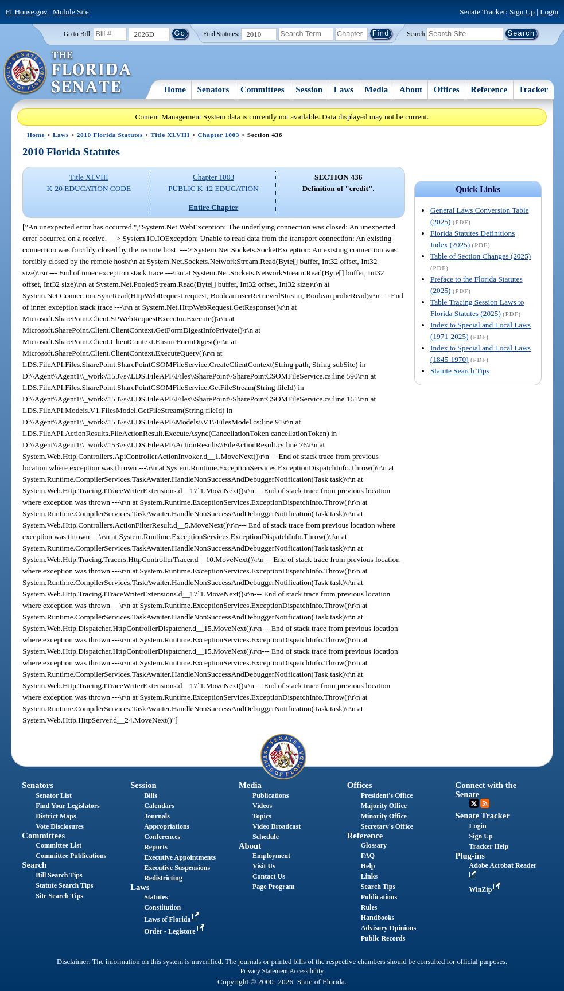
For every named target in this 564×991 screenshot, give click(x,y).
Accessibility (307, 970)
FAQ (368, 856)
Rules (369, 907)
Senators (213, 89)
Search (416, 33)
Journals (157, 816)
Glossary (374, 845)
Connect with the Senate (486, 789)
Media (376, 89)
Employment (271, 856)
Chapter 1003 (218, 134)
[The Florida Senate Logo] (68, 72)
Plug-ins (470, 855)
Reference (488, 89)
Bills (150, 795)
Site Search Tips (59, 896)
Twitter (474, 803)
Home (175, 89)
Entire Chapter (214, 207)
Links (369, 876)
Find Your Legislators (67, 806)
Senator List (54, 795)
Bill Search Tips (59, 875)
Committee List (58, 845)
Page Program (273, 887)
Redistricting (163, 878)
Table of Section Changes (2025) (480, 256)
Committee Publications (71, 856)
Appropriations (166, 826)
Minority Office (384, 816)
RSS (484, 803)
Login (549, 11)
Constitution (162, 907)
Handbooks (378, 918)
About (410, 89)
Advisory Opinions (388, 928)
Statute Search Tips (459, 370)
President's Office (387, 795)
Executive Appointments (180, 857)
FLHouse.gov (27, 11)
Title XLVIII (170, 134)
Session (308, 89)
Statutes (156, 897)
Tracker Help (489, 846)
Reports (156, 847)
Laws (343, 89)
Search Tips (378, 887)
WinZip (486, 889)
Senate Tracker (483, 815)
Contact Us (268, 876)
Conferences (162, 837)
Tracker (533, 89)
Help (368, 866)
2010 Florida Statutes (110, 134)
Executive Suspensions (177, 868)
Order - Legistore (175, 931)
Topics (261, 816)
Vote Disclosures (60, 826)
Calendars (159, 806)
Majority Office (384, 806)
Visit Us (263, 866)
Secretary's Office (387, 826)
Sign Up (522, 11)
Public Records (383, 938)
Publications (270, 795)
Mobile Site (71, 11)
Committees (262, 89)
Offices (447, 89)
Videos (262, 806)
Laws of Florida (172, 919)
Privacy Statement (264, 970)
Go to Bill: (78, 33)
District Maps (56, 816)
